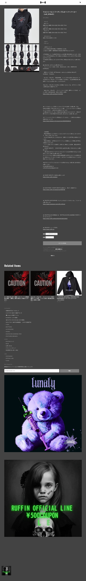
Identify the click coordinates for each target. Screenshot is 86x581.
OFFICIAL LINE (9, 358)
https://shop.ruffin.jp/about (50, 177)
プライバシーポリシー (11, 348)
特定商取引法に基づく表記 (12, 350)
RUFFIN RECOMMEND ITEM (14, 334)
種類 (44, 234)
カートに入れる (62, 243)
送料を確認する (58, 249)
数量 (44, 237)
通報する (53, 255)
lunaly (7, 360)
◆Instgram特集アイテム (12, 315)
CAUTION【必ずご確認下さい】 (14, 313)
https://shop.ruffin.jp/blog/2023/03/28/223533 (55, 218)
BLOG (7, 343)
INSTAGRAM (9, 356)
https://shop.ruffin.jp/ (48, 229)
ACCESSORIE (10, 329)
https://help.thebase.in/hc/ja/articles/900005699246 (57, 121)
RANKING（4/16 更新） (12, 317)
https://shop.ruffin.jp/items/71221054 (53, 94)
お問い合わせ (9, 345)
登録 (69, 370)
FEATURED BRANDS (11, 336)
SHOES (8, 331)
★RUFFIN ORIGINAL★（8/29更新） (15, 320)
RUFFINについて (10, 341)
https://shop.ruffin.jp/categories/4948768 (54, 189)
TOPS (7, 324)
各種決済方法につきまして (12, 310)
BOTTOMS (9, 327)
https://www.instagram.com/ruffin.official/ (54, 204)
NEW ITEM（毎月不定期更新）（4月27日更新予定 (18, 322)
